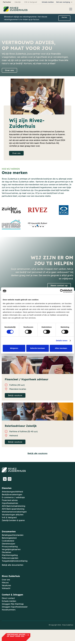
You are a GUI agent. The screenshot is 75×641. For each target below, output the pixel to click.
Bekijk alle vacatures (37, 453)
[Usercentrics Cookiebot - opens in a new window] (61, 291)
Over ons (9, 70)
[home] (14, 9)
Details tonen (61, 341)
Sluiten (64, 17)
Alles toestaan (61, 348)
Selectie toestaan (37, 348)
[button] (64, 2)
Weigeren (14, 348)
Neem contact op (59, 285)
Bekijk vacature (15, 395)
